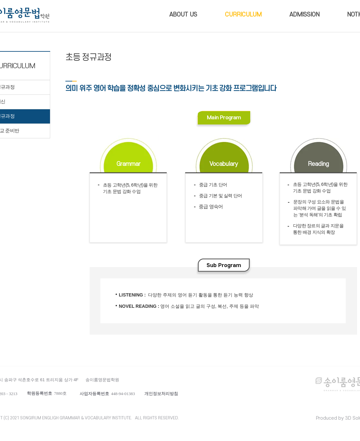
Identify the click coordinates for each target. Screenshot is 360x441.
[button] (161, 393)
